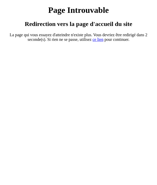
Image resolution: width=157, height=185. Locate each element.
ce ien (98, 39)
